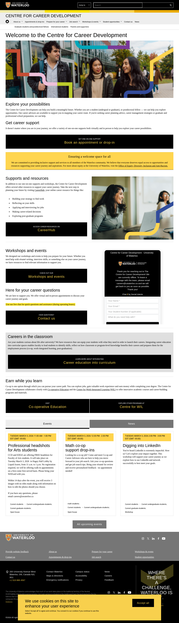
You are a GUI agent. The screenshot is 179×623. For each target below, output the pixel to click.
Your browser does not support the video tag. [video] (89, 69)
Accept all (143, 602)
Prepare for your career (102, 551)
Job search (96, 557)
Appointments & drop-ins (60, 557)
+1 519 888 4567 (17, 580)
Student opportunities (144, 557)
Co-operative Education (58, 389)
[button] (150, 5)
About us (53, 551)
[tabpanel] (89, 478)
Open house (15, 512)
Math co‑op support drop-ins (80, 447)
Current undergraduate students (39, 504)
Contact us (10, 557)
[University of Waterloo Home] (17, 5)
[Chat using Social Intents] (132, 286)
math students (73, 503)
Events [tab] (47, 423)
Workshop (129, 512)
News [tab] (131, 423)
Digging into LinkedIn (141, 445)
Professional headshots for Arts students (29, 447)
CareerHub (39, 190)
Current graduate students (20, 508)
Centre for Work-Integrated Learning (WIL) (96, 389)
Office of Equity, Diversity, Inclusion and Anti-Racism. (143, 165)
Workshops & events (144, 551)
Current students (16, 504)
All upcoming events (89, 524)
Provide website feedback (17, 551)
